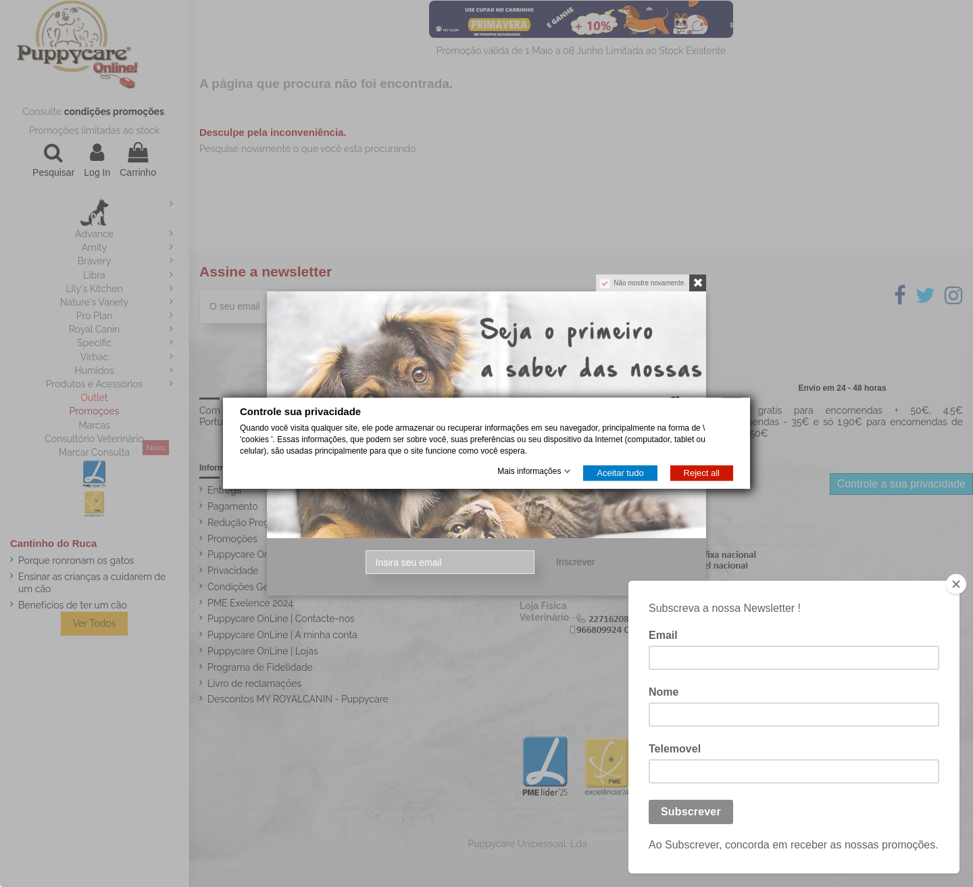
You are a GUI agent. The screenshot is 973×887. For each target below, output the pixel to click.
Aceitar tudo (620, 474)
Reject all (702, 474)
